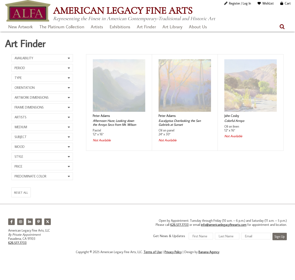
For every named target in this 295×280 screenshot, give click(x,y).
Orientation (25, 88)
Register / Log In (240, 3)
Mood (20, 147)
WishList (268, 3)
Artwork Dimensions (32, 97)
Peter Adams (101, 116)
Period (20, 68)
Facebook (11, 221)
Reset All (21, 192)
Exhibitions (120, 27)
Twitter (47, 221)
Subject (21, 137)
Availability (24, 58)
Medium (21, 127)
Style (19, 156)
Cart (288, 3)
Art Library (172, 27)
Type (18, 78)
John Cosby (231, 116)
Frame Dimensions (29, 107)
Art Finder (146, 27)
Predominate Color (30, 176)
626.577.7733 (17, 243)
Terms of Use (153, 252)
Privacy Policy (173, 252)
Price (18, 166)
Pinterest (38, 221)
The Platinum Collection (61, 27)
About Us (198, 27)
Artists (97, 27)
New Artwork (20, 27)
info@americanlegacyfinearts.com (223, 225)
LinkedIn (29, 221)
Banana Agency (209, 252)
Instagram (20, 221)
